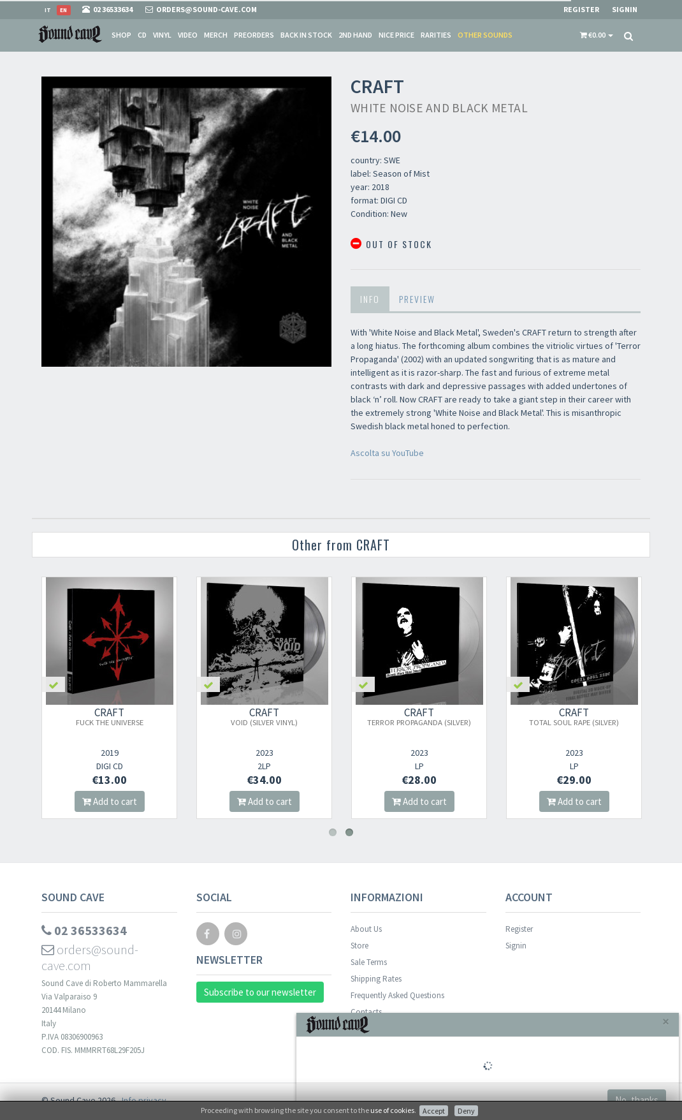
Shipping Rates (376, 978)
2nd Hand (355, 35)
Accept (434, 1111)
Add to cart (109, 801)
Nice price (396, 35)
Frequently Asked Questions (397, 995)
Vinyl (162, 35)
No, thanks (636, 1100)
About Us (366, 929)
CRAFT (109, 716)
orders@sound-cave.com (89, 957)
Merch (216, 35)
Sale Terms (369, 962)
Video (188, 35)
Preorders (254, 35)
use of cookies (392, 1110)
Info (370, 299)
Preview (417, 299)
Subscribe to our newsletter (260, 992)
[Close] (665, 1021)
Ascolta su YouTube (387, 453)
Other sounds (485, 35)
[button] (596, 35)
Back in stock (306, 35)
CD (142, 35)
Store (359, 945)
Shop (121, 35)
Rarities (436, 35)
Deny (466, 1111)
